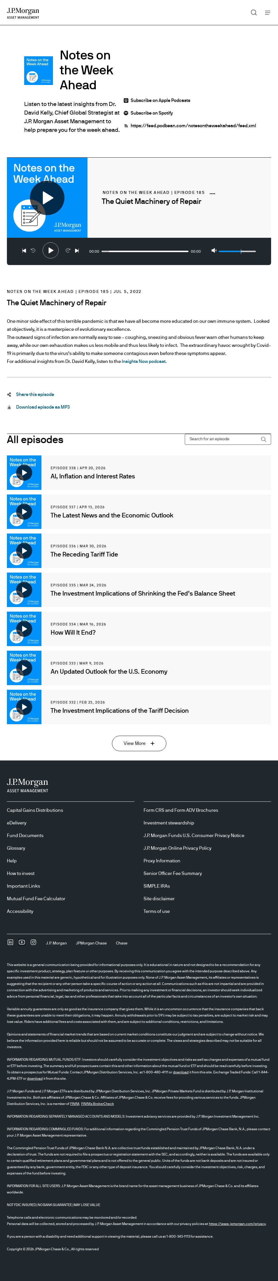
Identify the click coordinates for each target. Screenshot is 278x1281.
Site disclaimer (159, 898)
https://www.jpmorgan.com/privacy (237, 1224)
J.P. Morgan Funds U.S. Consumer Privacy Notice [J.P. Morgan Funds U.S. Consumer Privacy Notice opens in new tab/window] (194, 835)
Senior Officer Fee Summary (173, 873)
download (180, 1072)
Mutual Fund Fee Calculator (36, 898)
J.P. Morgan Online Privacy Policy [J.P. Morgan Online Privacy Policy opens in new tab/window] (178, 848)
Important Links (23, 886)
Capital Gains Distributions (35, 810)
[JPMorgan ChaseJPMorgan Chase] (91, 943)
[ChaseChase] (121, 943)
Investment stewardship (169, 823)
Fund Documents (25, 835)
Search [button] (252, 11)
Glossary (16, 848)
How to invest (21, 873)
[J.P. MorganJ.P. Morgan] (56, 943)
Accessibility (20, 911)
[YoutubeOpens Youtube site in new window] (21, 944)
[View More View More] (139, 743)
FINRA (74, 1104)
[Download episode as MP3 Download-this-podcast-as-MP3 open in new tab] (43, 407)
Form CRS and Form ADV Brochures (181, 810)
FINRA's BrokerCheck (97, 1104)
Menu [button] (266, 12)
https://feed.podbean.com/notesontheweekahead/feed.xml (193, 125)
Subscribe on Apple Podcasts (160, 100)
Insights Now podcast (143, 361)
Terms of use (157, 911)
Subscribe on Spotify (152, 113)
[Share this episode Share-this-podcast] (35, 394)
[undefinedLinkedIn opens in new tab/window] (10, 944)
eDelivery (16, 823)
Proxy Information (162, 861)
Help (12, 861)
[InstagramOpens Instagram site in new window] (33, 944)
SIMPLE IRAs (157, 886)
